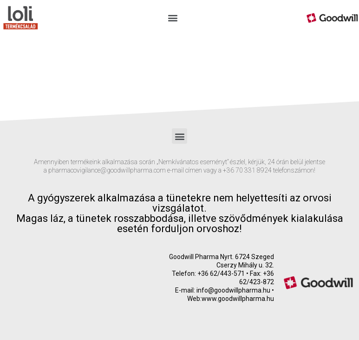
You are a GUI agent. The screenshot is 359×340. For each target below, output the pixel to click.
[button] (173, 18)
